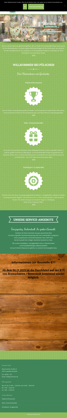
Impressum (30, 414)
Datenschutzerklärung (36, 7)
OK (25, 7)
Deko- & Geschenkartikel (9, 403)
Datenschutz (36, 414)
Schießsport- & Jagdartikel (10, 407)
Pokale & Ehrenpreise (8, 399)
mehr (33, 55)
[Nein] (65, 6)
